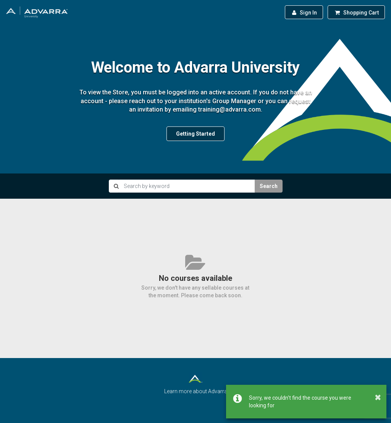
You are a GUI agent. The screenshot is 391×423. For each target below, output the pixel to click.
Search (269, 186)
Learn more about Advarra (195, 391)
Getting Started (195, 134)
